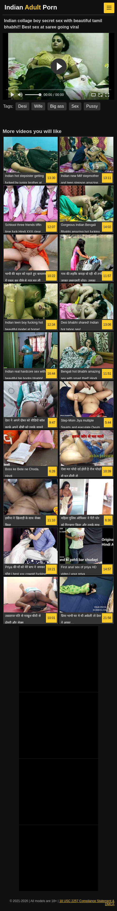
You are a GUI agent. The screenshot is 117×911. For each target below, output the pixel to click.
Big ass (57, 106)
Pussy (92, 106)
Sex (75, 106)
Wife (38, 106)
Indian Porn (30, 7)
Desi (22, 106)
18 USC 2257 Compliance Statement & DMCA (86, 902)
